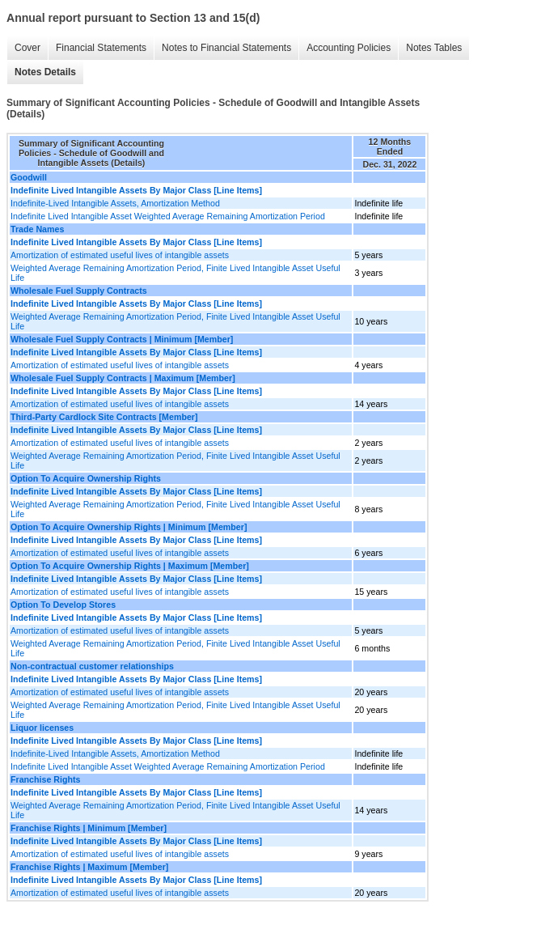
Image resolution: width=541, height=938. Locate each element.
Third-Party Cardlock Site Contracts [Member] (104, 417)
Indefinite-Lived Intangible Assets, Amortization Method (115, 203)
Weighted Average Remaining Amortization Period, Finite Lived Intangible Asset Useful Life (175, 272)
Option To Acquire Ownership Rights (86, 478)
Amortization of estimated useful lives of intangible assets (120, 255)
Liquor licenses (42, 727)
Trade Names (37, 229)
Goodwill (29, 177)
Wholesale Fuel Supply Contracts (79, 290)
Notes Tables (434, 47)
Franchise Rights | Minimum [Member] (89, 828)
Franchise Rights (45, 779)
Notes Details (45, 72)
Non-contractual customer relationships (92, 666)
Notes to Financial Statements (226, 47)
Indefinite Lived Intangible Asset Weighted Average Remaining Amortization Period (168, 216)
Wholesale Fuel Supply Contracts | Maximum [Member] (123, 378)
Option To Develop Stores (63, 604)
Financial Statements (101, 47)
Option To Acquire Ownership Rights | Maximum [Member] (130, 566)
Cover (27, 47)
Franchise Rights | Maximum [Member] (89, 867)
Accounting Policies (348, 47)
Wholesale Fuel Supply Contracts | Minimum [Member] (122, 339)
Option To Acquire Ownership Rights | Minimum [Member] (129, 527)
